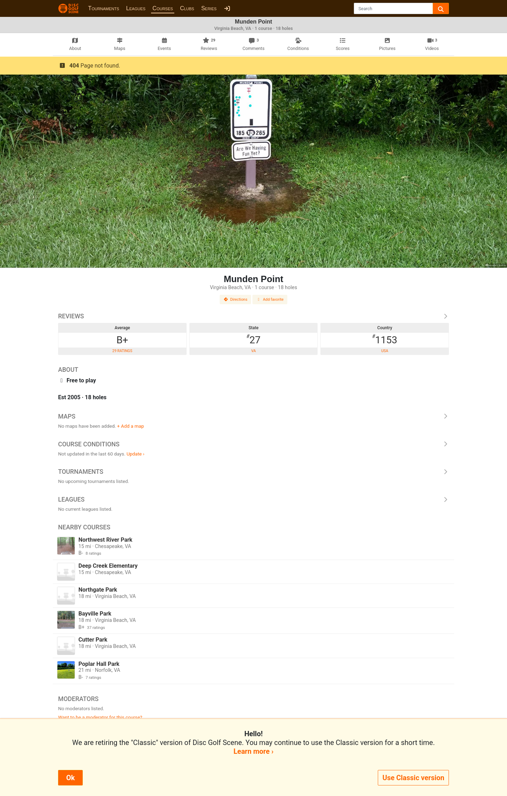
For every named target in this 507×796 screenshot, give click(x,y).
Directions (236, 299)
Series (209, 8)
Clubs (187, 8)
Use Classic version (413, 777)
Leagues (135, 8)
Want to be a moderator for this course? (100, 717)
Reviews (253, 316)
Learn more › (253, 751)
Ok (70, 777)
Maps (253, 416)
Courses (162, 8)
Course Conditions (253, 444)
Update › (135, 454)
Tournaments (103, 8)
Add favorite (270, 299)
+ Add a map (130, 426)
